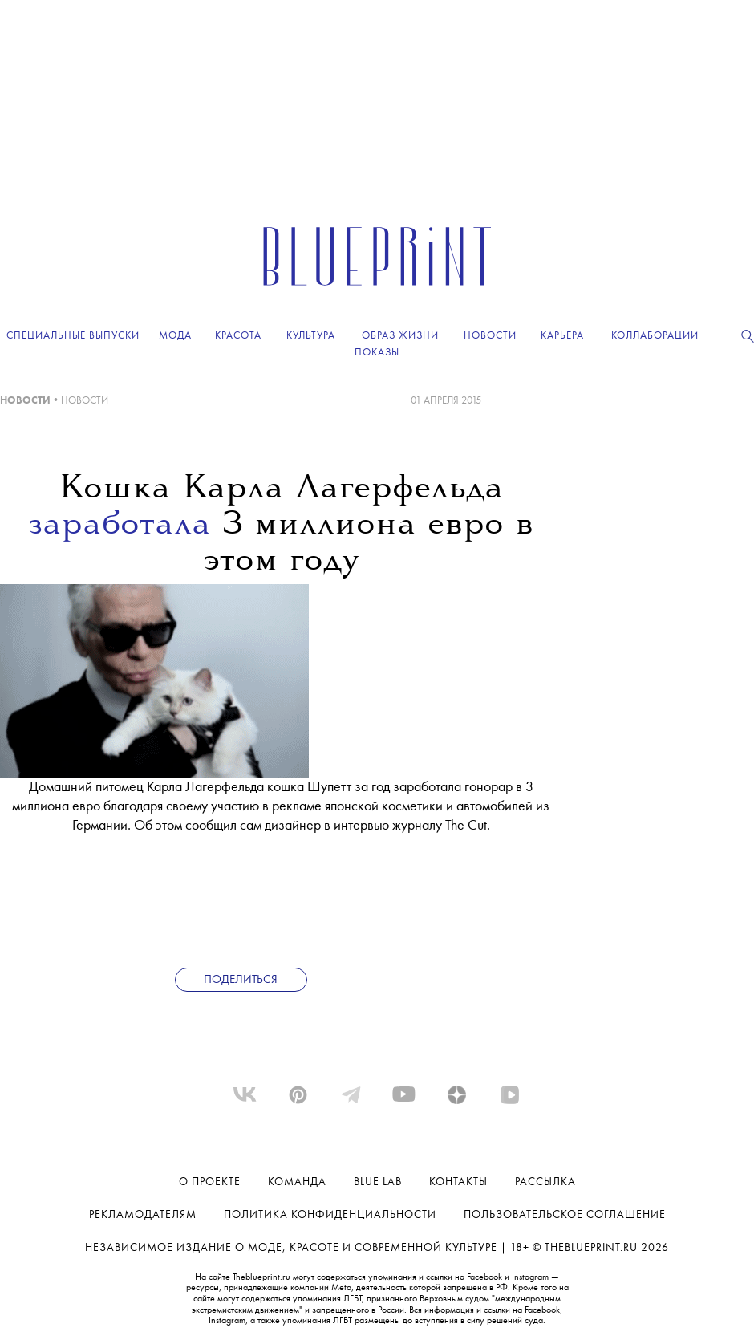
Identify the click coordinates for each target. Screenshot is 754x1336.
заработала (119, 525)
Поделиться (241, 980)
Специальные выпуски (73, 336)
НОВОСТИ (25, 401)
